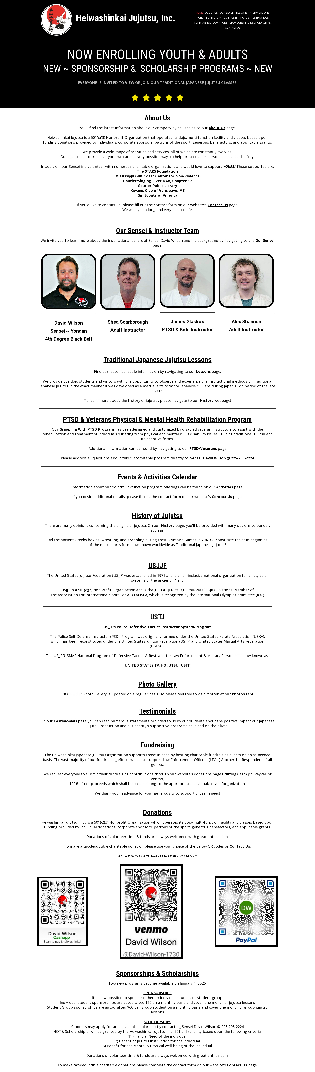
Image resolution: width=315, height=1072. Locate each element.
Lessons (242, 12)
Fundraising (202, 22)
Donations (220, 22)
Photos (244, 17)
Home (199, 12)
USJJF (226, 17)
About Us (211, 12)
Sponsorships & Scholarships (250, 22)
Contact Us (232, 27)
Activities (203, 17)
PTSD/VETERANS (259, 12)
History (216, 17)
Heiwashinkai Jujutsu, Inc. (125, 18)
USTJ (234, 17)
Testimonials (260, 17)
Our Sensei (227, 12)
